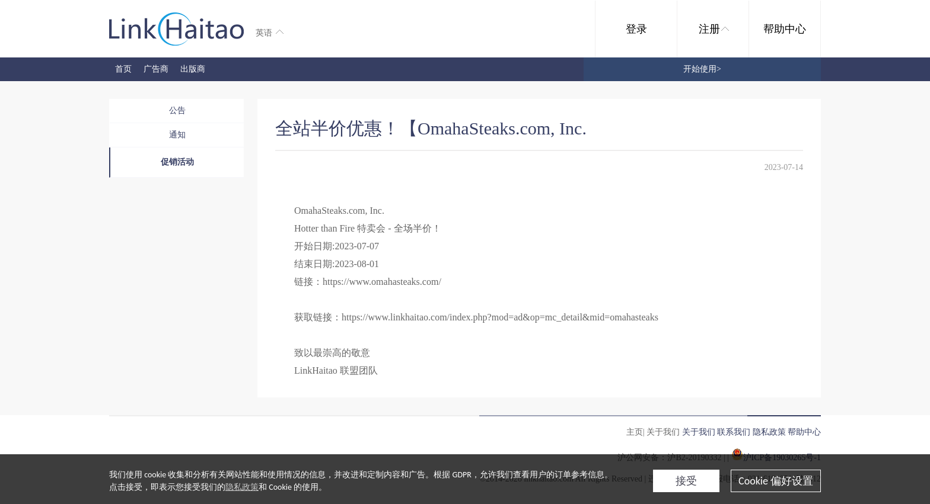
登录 (636, 29)
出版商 (192, 69)
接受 (686, 480)
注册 (714, 29)
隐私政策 (242, 487)
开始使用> (702, 69)
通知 (177, 134)
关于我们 (698, 432)
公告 (177, 110)
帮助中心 (784, 29)
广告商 (156, 69)
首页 (123, 69)
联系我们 (733, 432)
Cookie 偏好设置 (775, 480)
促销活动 (177, 162)
